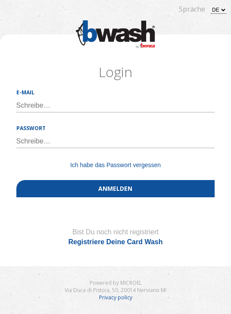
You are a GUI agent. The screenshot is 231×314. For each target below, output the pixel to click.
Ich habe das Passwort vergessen (115, 165)
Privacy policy (115, 297)
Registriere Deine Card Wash (115, 242)
